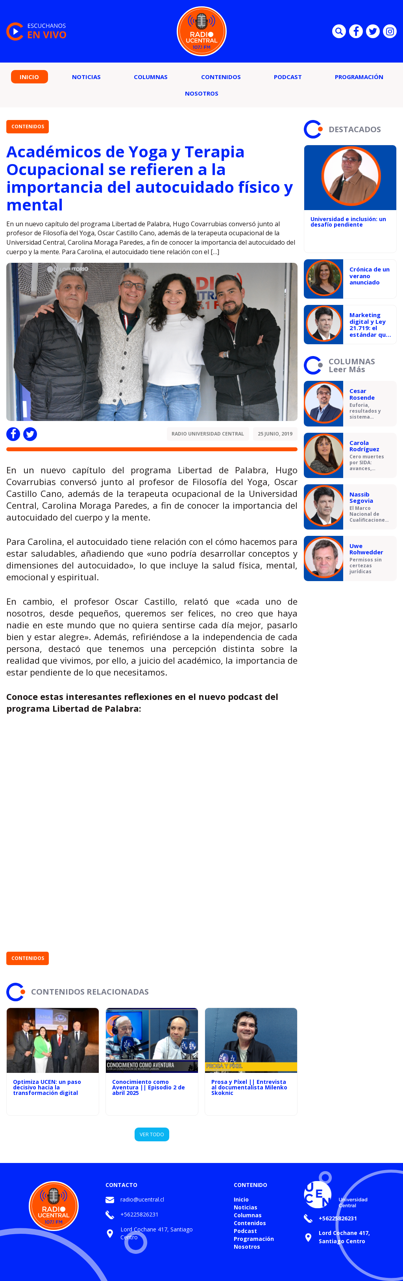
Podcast (288, 77)
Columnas (151, 77)
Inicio (29, 77)
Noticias (86, 77)
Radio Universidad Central (208, 433)
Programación (359, 77)
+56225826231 (139, 1214)
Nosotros (201, 93)
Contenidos (221, 77)
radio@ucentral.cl (142, 1199)
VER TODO (152, 1134)
